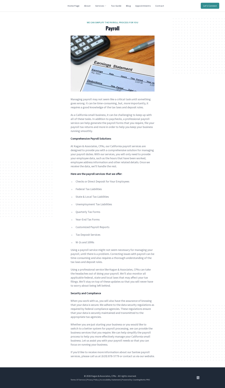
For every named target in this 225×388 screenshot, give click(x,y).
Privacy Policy (93, 379)
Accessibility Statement (110, 379)
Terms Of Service (78, 379)
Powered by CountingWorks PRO (136, 379)
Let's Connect (210, 5)
